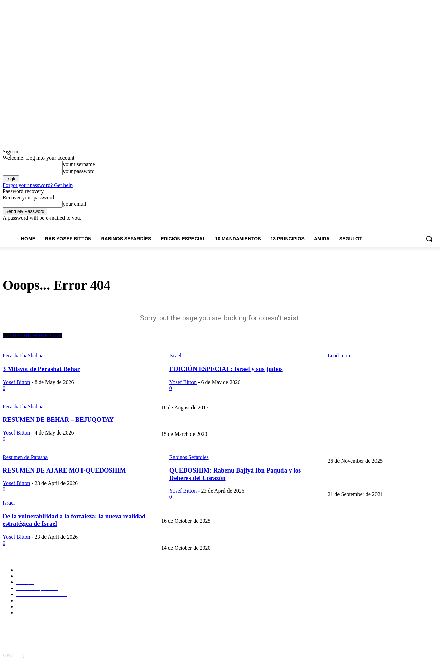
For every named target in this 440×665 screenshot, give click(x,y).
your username (79, 164)
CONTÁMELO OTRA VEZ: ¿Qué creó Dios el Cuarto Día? (218, 509)
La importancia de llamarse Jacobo (194, 423)
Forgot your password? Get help (38, 185)
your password (79, 171)
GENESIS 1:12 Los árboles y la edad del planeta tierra (380, 483)
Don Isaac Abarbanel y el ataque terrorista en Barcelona (381, 396)
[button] (429, 238)
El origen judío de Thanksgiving (192, 449)
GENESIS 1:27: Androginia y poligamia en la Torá (209, 536)
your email (74, 204)
